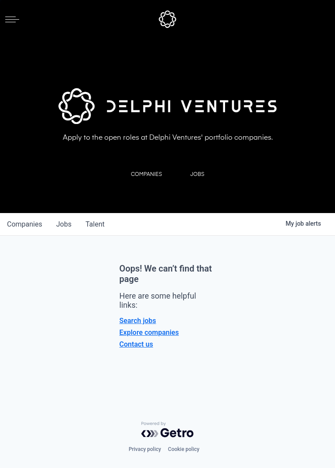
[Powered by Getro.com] (167, 429)
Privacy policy (145, 449)
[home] (167, 19)
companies (24, 224)
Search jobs (138, 321)
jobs (64, 224)
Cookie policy (183, 449)
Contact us (136, 344)
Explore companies (149, 332)
